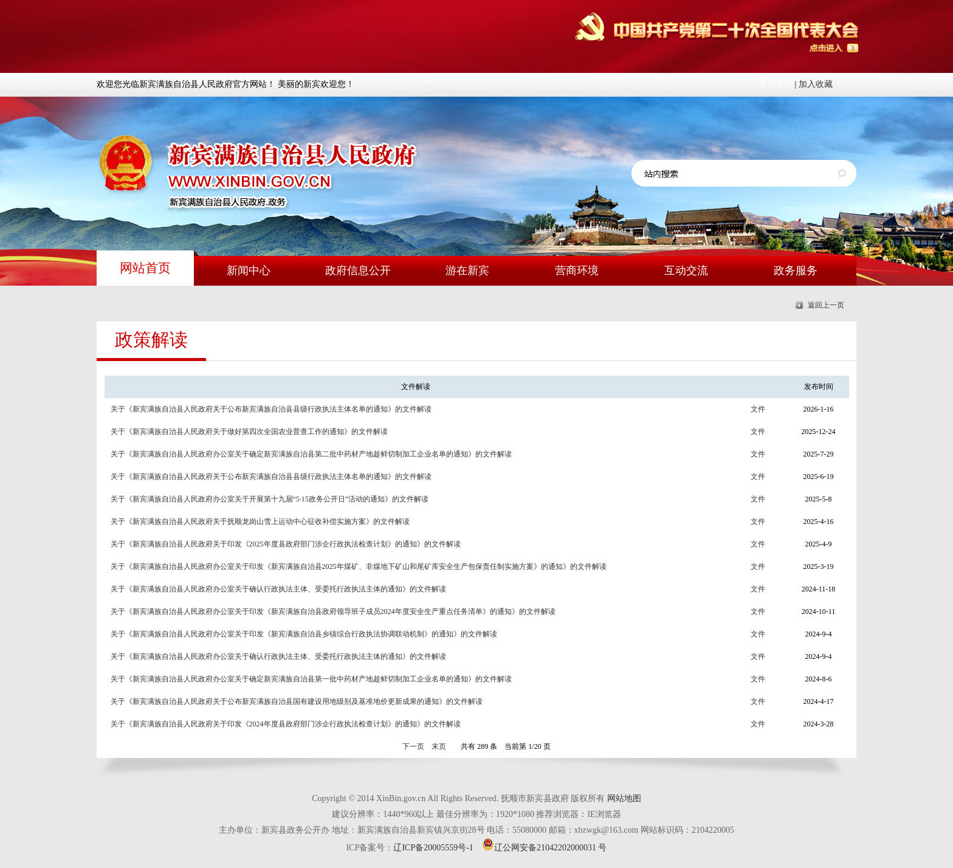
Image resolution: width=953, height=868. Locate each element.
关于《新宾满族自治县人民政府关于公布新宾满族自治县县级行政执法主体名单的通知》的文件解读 (271, 409)
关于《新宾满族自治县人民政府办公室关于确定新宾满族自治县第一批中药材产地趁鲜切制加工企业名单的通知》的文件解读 (311, 679)
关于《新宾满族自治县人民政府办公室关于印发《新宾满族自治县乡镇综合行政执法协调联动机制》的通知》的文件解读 (304, 634)
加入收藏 (816, 84)
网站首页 (145, 268)
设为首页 (776, 84)
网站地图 (624, 798)
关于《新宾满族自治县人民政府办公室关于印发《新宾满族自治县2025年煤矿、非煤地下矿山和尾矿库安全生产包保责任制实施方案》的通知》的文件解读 (359, 566)
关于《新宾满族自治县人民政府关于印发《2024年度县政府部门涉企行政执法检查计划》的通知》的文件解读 (286, 724)
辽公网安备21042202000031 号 (544, 847)
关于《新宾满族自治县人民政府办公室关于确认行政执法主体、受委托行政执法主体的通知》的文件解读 (278, 589)
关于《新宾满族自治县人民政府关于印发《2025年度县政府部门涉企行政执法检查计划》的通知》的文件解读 (286, 544)
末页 (439, 746)
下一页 (413, 746)
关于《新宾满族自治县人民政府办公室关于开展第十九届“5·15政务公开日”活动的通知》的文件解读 (270, 499)
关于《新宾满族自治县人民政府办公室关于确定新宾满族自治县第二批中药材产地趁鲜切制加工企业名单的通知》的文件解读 (311, 454)
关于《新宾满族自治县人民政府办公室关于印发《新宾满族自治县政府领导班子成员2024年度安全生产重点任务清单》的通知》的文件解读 (333, 611)
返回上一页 (826, 305)
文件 (758, 409)
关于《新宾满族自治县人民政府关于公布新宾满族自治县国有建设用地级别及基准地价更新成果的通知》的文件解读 (297, 701)
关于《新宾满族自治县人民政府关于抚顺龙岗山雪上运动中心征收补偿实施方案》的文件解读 (260, 521)
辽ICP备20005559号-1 (433, 847)
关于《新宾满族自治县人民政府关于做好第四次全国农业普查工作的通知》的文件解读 (249, 431)
